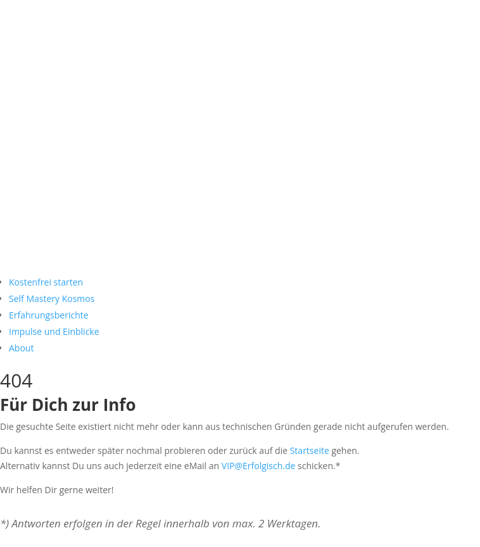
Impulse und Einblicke (54, 331)
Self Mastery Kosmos (51, 298)
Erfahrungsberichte (49, 315)
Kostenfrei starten (46, 282)
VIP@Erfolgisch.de (259, 466)
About (21, 348)
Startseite (309, 450)
